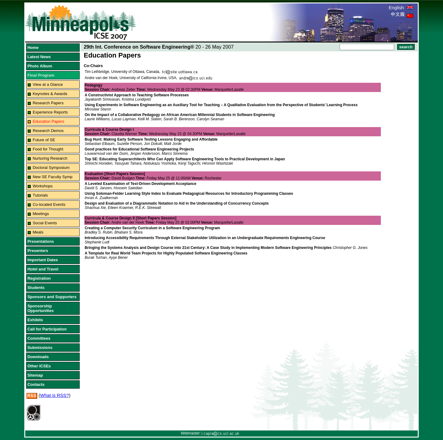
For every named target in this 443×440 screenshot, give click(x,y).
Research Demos (48, 130)
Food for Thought (48, 149)
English (401, 7)
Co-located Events (49, 204)
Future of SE (44, 140)
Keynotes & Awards (50, 93)
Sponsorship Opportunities (40, 308)
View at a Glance (48, 84)
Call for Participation (46, 329)
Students (36, 287)
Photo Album (39, 66)
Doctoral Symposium (51, 167)
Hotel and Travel (42, 269)
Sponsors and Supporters (52, 296)
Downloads (38, 356)
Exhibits (35, 320)
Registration (39, 278)
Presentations (40, 241)
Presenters (37, 250)
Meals (38, 232)
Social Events (45, 223)
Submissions (39, 347)
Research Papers (48, 103)
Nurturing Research (50, 158)
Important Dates (42, 260)
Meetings (41, 213)
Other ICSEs (39, 366)
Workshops (43, 186)
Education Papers (48, 121)
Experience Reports (50, 112)
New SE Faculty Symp (52, 176)
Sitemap (35, 375)
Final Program (40, 75)
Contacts (36, 384)
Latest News (39, 56)
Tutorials (40, 195)
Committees (38, 338)
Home (32, 47)
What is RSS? (54, 395)
